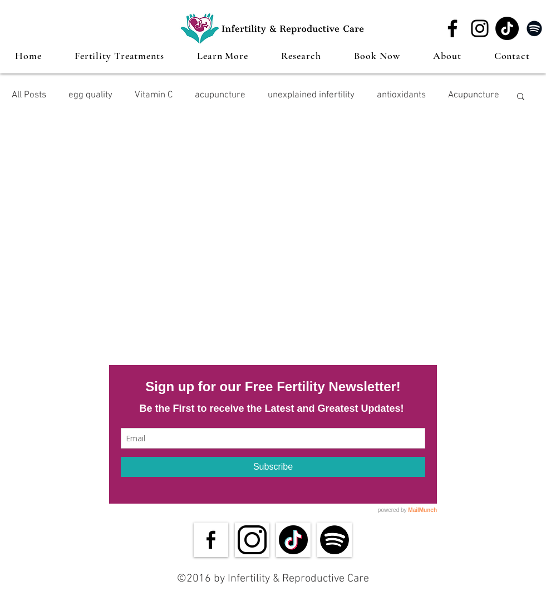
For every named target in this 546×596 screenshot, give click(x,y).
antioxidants (401, 95)
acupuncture (220, 95)
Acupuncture (473, 95)
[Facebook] (452, 28)
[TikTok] (507, 28)
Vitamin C (154, 95)
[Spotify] (534, 28)
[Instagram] (479, 28)
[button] (119, 55)
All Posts (29, 95)
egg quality (90, 95)
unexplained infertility (311, 95)
